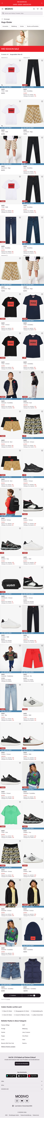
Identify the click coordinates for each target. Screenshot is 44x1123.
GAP (23, 1042)
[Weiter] (42, 3)
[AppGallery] (33, 1092)
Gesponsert (4, 41)
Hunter (3, 1049)
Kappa (3, 1053)
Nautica (24, 1060)
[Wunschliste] (38, 9)
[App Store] (22, 1092)
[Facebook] (27, 1118)
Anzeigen (8, 983)
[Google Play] (11, 1092)
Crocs (2, 1056)
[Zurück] (2, 3)
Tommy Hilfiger (5, 1042)
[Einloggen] (34, 9)
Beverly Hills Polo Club (7, 1060)
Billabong (24, 1045)
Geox (23, 1056)
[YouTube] (22, 1118)
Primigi (3, 1045)
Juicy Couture (26, 1049)
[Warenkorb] (41, 9)
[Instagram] (17, 1118)
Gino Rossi (25, 1053)
